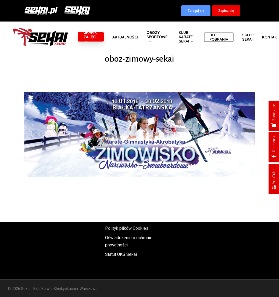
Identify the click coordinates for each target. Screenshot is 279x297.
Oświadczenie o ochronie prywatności (128, 241)
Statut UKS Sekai (121, 254)
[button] (195, 10)
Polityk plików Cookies (126, 228)
